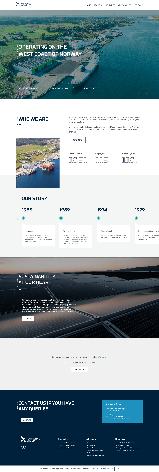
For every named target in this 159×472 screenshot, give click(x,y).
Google (103, 357)
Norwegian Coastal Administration (128, 448)
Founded (29, 231)
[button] (18, 218)
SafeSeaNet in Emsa (123, 445)
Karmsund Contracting (67, 445)
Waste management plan (96, 455)
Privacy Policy (108, 468)
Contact (90, 448)
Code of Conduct (93, 453)
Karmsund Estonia (65, 448)
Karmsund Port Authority (125, 450)
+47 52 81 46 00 (117, 417)
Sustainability (92, 445)
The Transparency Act (95, 450)
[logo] (23, 4)
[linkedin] (23, 447)
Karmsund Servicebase (67, 443)
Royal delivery (69, 231)
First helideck (106, 231)
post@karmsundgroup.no (120, 419)
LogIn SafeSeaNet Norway (125, 443)
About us (90, 443)
